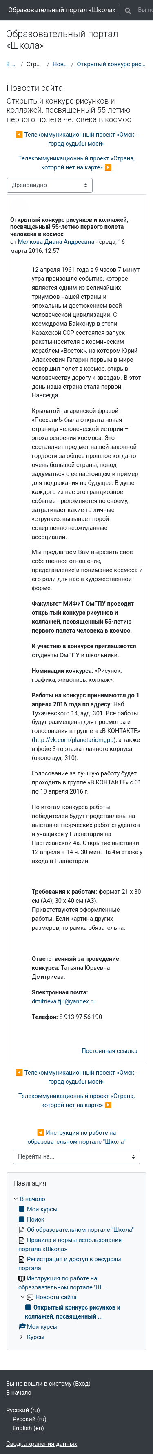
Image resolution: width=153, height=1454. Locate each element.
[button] (128, 10)
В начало (12, 64)
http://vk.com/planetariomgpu (73, 740)
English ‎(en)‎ (28, 1428)
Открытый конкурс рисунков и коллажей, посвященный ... (112, 64)
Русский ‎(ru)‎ (23, 1410)
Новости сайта (60, 64)
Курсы (35, 1337)
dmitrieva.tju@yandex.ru (64, 1001)
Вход (82, 1383)
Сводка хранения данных (41, 1443)
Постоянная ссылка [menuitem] (109, 1051)
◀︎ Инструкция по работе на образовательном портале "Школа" (76, 1137)
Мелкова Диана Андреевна (56, 242)
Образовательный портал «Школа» (61, 10)
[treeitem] (76, 1268)
